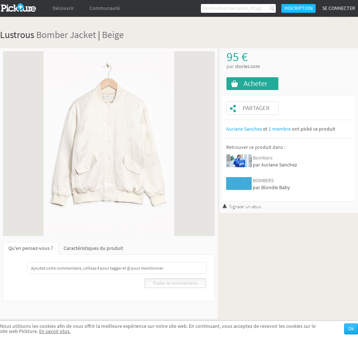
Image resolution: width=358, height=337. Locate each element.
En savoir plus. (55, 331)
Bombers (263, 157)
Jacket (83, 34)
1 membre (279, 129)
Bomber (52, 34)
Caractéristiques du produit (93, 248)
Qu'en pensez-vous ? (30, 248)
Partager (256, 108)
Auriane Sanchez (244, 129)
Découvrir (63, 8)
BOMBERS (263, 180)
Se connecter (338, 8)
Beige (113, 34)
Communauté (105, 8)
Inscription (298, 8)
